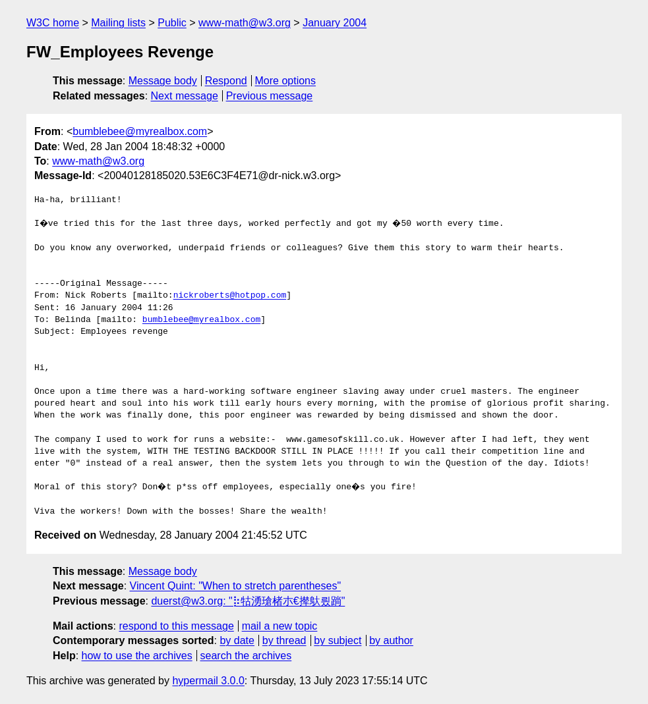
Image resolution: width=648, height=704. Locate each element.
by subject (337, 640)
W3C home (52, 22)
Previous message (269, 95)
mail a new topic (280, 626)
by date (237, 640)
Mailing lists (118, 22)
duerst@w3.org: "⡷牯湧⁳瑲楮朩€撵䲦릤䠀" (248, 601)
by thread (284, 640)
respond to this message (176, 626)
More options (285, 80)
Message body (163, 80)
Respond (226, 80)
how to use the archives (137, 655)
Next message (184, 95)
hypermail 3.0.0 (208, 680)
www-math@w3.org (244, 22)
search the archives (246, 655)
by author (391, 640)
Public (172, 22)
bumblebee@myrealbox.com (140, 131)
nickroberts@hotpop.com (230, 296)
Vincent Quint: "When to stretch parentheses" (235, 585)
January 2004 (335, 22)
